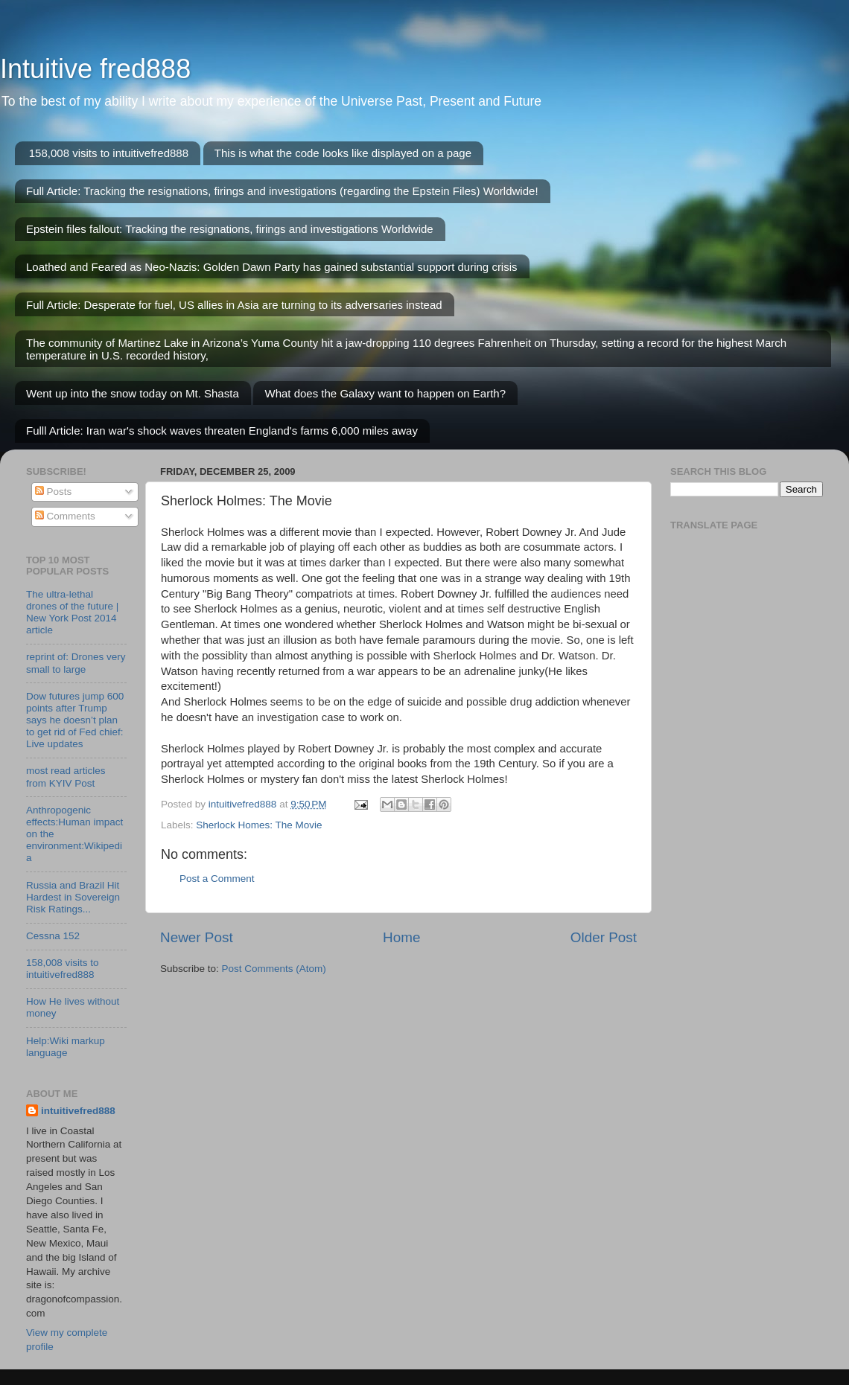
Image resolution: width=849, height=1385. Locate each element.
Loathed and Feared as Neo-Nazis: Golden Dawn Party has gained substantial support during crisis (272, 266)
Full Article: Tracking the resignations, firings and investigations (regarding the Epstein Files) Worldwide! (282, 191)
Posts (53, 491)
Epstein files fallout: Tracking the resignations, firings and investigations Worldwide (229, 229)
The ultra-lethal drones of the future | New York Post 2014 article (72, 612)
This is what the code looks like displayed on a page (342, 153)
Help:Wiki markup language (65, 1046)
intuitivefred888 (78, 1110)
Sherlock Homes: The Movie (259, 825)
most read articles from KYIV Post (66, 776)
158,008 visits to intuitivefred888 (108, 153)
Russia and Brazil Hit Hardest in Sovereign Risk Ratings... (73, 897)
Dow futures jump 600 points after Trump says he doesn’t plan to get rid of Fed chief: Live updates (75, 720)
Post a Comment (217, 878)
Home (401, 937)
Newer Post (196, 937)
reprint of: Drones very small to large (76, 662)
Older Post (603, 937)
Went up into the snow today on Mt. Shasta (132, 393)
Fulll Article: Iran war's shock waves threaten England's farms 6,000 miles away (222, 430)
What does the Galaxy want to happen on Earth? (385, 393)
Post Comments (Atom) (274, 968)
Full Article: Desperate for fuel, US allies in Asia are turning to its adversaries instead (234, 304)
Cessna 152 (53, 935)
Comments (65, 516)
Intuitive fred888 (95, 69)
